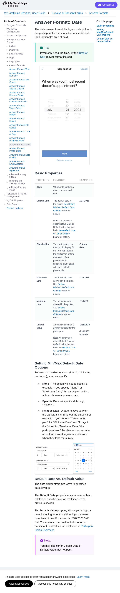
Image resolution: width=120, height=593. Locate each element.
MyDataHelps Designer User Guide (24, 13)
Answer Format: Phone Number (17, 139)
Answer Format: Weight (17, 113)
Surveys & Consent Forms (66, 13)
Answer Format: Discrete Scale (17, 94)
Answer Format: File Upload (19, 126)
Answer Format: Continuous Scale (18, 100)
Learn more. (83, 577)
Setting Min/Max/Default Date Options (63, 287)
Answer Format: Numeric (17, 74)
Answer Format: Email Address (17, 163)
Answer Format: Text (19, 69)
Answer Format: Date (19, 145)
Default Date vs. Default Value (105, 40)
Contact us (106, 4)
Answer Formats (97, 13)
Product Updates (15, 208)
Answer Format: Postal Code (17, 150)
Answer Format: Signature (17, 169)
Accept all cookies (19, 583)
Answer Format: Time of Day (19, 133)
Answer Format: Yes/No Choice (17, 87)
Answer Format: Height (17, 120)
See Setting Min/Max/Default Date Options (64, 207)
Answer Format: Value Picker (17, 107)
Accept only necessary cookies (55, 583)
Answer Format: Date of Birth (19, 156)
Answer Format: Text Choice (19, 81)
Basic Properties (105, 26)
